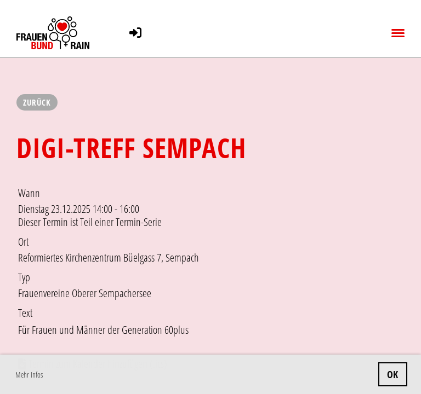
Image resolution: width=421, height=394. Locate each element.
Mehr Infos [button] (29, 374)
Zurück (37, 102)
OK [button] (392, 374)
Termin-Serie (139, 222)
